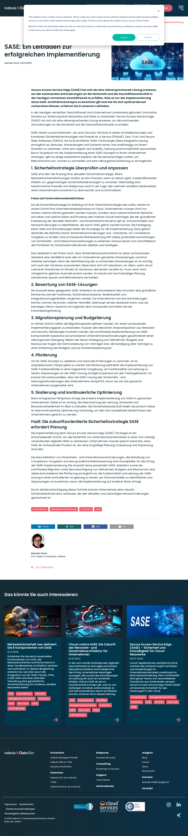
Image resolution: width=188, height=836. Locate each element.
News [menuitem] (145, 766)
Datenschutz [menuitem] (26, 803)
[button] (43, 526)
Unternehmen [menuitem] (105, 785)
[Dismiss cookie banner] (158, 11)
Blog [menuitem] (144, 757)
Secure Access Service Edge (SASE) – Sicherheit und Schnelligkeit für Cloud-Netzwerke (151, 649)
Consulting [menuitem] (103, 763)
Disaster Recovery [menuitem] (106, 757)
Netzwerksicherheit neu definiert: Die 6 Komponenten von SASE (29, 647)
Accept (123, 37)
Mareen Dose (12, 62)
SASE (98, 509)
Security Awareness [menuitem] (61, 766)
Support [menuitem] (101, 774)
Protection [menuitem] (57, 752)
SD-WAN (159, 702)
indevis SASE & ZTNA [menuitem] (61, 761)
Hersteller (40, 697)
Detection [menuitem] (56, 772)
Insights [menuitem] (147, 752)
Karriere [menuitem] (147, 776)
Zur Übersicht (42, 567)
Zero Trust (23, 707)
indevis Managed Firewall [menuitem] (63, 757)
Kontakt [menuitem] (147, 787)
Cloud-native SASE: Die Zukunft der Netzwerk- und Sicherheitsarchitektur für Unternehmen (92, 649)
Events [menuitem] (145, 761)
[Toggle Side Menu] (181, 7)
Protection (86, 509)
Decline (148, 37)
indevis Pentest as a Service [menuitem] (65, 785)
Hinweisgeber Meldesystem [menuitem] (19, 812)
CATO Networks (16, 711)
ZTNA (34, 707)
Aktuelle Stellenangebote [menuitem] (155, 781)
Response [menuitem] (102, 752)
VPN (11, 697)
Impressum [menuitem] (10, 803)
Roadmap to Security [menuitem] (107, 768)
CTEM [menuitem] (53, 781)
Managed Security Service (63, 509)
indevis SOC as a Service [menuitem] (63, 777)
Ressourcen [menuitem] (148, 770)
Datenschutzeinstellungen (20, 808)
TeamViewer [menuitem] (103, 779)
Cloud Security (40, 509)
